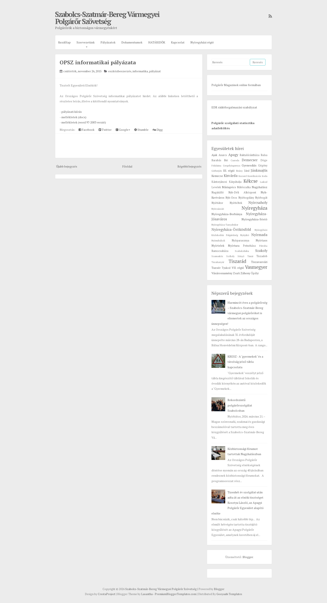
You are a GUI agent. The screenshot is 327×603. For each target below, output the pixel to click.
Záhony (245, 273)
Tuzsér (216, 268)
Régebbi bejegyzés (189, 166)
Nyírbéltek (236, 203)
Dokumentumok (131, 42)
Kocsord (243, 176)
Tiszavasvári (259, 262)
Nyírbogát (261, 197)
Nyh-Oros (231, 197)
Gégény (262, 165)
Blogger (248, 557)
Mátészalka (244, 187)
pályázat (155, 71)
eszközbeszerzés (119, 71)
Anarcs (223, 155)
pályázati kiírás (71, 112)
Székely (230, 256)
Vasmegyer (256, 267)
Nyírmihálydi (218, 240)
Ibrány (239, 170)
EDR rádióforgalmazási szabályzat (234, 107)
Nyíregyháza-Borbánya (226, 214)
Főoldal (127, 166)
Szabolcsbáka (242, 251)
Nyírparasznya (240, 240)
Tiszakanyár (217, 262)
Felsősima (216, 165)
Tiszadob (261, 256)
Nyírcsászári (217, 208)
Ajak (214, 155)
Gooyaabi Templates (229, 594)
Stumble (141, 130)
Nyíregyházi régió (202, 42)
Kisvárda (231, 175)
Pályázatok (108, 42)
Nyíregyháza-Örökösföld (231, 229)
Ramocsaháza (219, 251)
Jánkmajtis (259, 170)
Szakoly (261, 250)
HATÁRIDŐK (156, 42)
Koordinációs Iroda (257, 176)
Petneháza (249, 246)
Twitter (105, 130)
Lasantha (147, 594)
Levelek (216, 187)
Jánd (246, 171)
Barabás (216, 160)
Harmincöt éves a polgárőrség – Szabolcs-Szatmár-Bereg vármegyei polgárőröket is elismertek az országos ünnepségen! (239, 313)
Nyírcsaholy (257, 202)
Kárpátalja (235, 182)
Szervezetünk (86, 42)
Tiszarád (237, 261)
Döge (263, 160)
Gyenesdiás (249, 165)
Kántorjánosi (219, 182)
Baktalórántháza (249, 155)
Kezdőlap (64, 42)
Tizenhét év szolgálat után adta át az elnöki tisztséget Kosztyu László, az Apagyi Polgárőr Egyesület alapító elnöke (237, 502)
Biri (226, 160)
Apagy (233, 154)
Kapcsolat (178, 42)
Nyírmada (259, 234)
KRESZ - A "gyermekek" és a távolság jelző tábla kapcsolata (245, 361)
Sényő (241, 256)
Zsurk (236, 273)
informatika (140, 71)
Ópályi (255, 273)
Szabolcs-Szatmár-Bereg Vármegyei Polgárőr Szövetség (107, 17)
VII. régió (238, 268)
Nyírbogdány (246, 197)
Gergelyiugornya (231, 165)
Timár (250, 256)
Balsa (264, 155)
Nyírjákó (244, 235)
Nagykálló (217, 192)
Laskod (263, 181)
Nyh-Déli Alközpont (242, 192)
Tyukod (226, 268)
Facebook (86, 130)
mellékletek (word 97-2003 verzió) (83, 122)
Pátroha (263, 245)
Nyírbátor (217, 203)
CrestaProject (106, 594)
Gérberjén (216, 170)
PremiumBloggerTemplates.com (175, 594)
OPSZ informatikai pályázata (98, 62)
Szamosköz (217, 256)
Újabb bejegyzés (66, 166)
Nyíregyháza (254, 208)
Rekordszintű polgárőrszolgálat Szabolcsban (240, 405)
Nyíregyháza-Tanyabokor (224, 224)
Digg (158, 130)
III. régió (229, 171)
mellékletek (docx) (73, 117)
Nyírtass (261, 240)
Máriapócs (229, 187)
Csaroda (235, 160)
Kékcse (251, 181)
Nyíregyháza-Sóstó (254, 219)
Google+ (123, 130)
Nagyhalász (259, 187)
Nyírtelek (217, 246)
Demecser (250, 160)
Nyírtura (233, 246)
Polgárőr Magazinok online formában (236, 85)
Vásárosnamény (221, 273)
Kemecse (217, 176)
